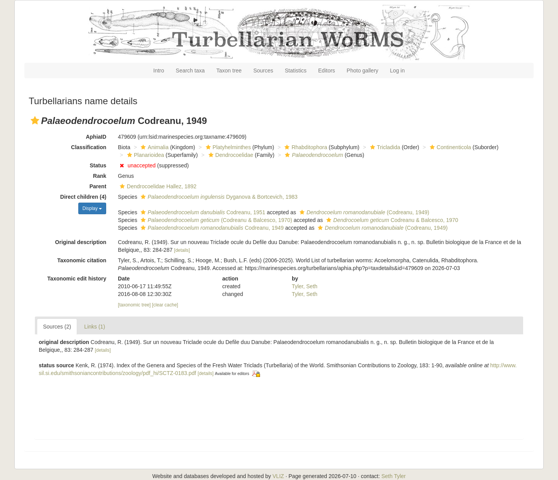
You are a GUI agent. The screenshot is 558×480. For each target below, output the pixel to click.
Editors (326, 70)
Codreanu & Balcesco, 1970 (391, 220)
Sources (263, 70)
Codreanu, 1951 (202, 212)
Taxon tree (228, 70)
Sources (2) (57, 326)
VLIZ (278, 476)
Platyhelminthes (227, 147)
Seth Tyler (393, 476)
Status (98, 165)
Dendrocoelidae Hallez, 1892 (157, 186)
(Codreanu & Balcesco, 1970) (215, 220)
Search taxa (190, 70)
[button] (35, 120)
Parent (98, 186)
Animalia (154, 147)
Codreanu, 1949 (211, 228)
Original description (80, 242)
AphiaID (96, 137)
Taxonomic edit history (76, 278)
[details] (182, 250)
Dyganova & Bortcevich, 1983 (218, 197)
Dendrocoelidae (230, 155)
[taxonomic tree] (135, 305)
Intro (158, 70)
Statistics (296, 70)
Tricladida (384, 147)
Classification (88, 147)
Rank (99, 176)
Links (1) (94, 326)
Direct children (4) (83, 197)
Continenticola (449, 147)
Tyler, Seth (304, 286)
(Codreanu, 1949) (363, 212)
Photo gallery (363, 70)
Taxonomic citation (82, 260)
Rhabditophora (304, 147)
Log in (397, 70)
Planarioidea (144, 155)
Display (92, 208)
